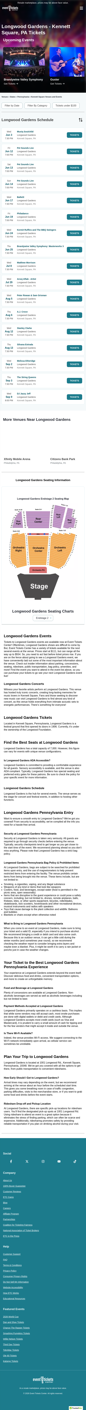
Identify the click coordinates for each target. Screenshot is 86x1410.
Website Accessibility (13, 1287)
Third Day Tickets (11, 1344)
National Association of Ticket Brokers (21, 1230)
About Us (7, 1180)
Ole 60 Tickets (10, 1355)
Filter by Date (12, 105)
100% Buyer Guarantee (14, 1186)
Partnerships (9, 1219)
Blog (5, 1202)
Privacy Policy (9, 1271)
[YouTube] (59, 1161)
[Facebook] (11, 1161)
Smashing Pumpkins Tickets (16, 1333)
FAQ (5, 1259)
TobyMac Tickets (11, 1350)
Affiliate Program (11, 1214)
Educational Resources (14, 1298)
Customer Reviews (12, 1191)
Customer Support (12, 1254)
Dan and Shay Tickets (13, 1322)
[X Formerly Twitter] (27, 1161)
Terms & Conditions (12, 1265)
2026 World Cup (11, 1316)
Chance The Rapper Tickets (16, 1328)
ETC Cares (8, 1197)
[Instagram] (43, 1161)
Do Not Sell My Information (16, 1282)
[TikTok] (75, 1161)
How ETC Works (11, 1293)
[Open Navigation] (81, 8)
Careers (7, 1208)
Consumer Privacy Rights (15, 1276)
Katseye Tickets (10, 1361)
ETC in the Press (11, 1236)
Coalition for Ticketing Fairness (17, 1225)
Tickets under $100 (65, 105)
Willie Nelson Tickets (13, 1339)
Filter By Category (37, 105)
